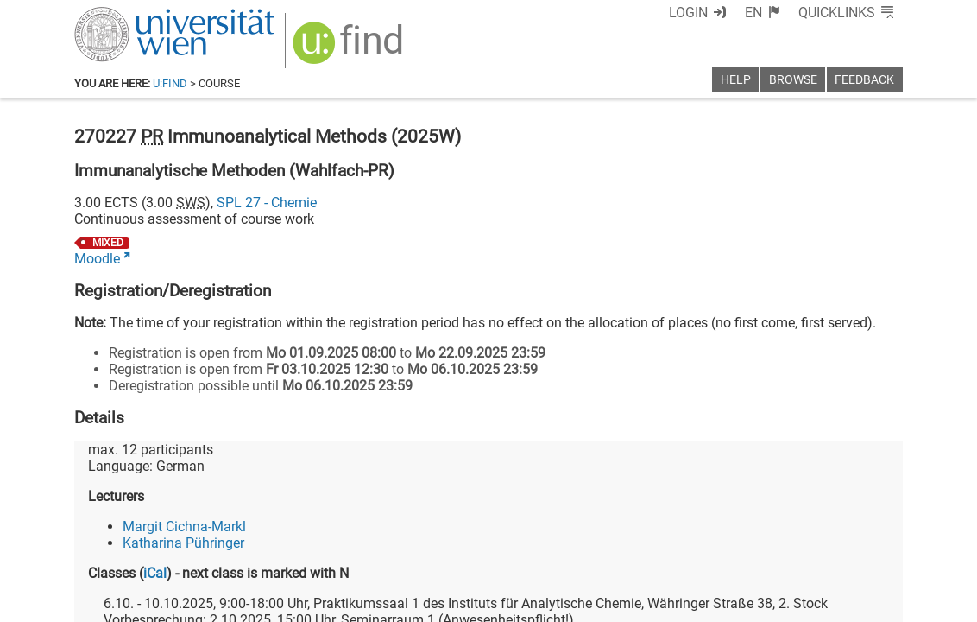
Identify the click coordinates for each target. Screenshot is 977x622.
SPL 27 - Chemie (267, 202)
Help (736, 80)
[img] (350, 49)
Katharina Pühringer (183, 543)
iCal (155, 573)
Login (688, 12)
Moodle (97, 259)
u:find (170, 83)
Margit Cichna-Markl (184, 526)
